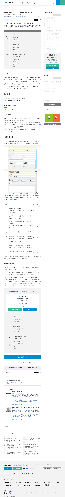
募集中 (28, 414)
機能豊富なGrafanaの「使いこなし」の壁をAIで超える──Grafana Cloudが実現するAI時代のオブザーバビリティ (52, 82)
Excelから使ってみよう (17, 56)
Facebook (29, 416)
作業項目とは (14, 39)
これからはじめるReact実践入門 (32, 400)
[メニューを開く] (2, 2)
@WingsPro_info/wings (16, 416)
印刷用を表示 (7, 372)
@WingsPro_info (31, 415)
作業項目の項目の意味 (17, 40)
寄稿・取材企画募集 (47, 468)
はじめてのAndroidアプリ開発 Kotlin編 (20, 401)
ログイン (30, 309)
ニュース (18, 2)
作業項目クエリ (14, 49)
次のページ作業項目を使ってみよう (22, 357)
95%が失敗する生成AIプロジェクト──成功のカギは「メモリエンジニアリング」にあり (13, 449)
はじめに (13, 34)
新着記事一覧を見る (52, 104)
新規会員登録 (14, 309)
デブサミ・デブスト (28, 2)
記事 (22, 2)
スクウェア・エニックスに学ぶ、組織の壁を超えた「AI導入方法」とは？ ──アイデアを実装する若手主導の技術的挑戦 (33, 443)
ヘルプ (23, 492)
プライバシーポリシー (53, 492)
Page (7, 46)
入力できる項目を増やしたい (17, 59)
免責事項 (37, 492)
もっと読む (8, 383)
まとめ (13, 64)
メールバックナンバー (22, 306)
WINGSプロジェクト (16, 396)
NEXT (30, 362)
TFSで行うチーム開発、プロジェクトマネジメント (21, 84)
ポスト (35, 20)
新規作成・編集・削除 (17, 46)
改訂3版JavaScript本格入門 (20, 400)
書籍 (34, 2)
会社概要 (41, 492)
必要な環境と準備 (15, 37)
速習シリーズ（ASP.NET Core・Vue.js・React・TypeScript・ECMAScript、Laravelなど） (25, 399)
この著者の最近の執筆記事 (17, 404)
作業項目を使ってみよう (16, 44)
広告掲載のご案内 (57, 468)
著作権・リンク (27, 492)
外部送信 (59, 492)
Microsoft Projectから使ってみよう (19, 54)
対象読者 (13, 35)
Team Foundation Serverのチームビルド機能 (14, 382)
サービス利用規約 (46, 492)
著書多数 (31, 401)
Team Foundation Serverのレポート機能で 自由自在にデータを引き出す (19, 378)
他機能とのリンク (16, 47)
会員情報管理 (33, 492)
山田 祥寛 (5, 16)
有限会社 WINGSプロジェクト (29, 410)
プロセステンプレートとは (17, 61)
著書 (19, 415)
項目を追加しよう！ (16, 63)
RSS (26, 415)
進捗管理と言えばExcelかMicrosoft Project (19, 52)
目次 (31, 30)
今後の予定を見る (52, 124)
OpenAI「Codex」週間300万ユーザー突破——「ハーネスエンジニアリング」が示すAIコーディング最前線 (32, 438)
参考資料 (13, 66)
